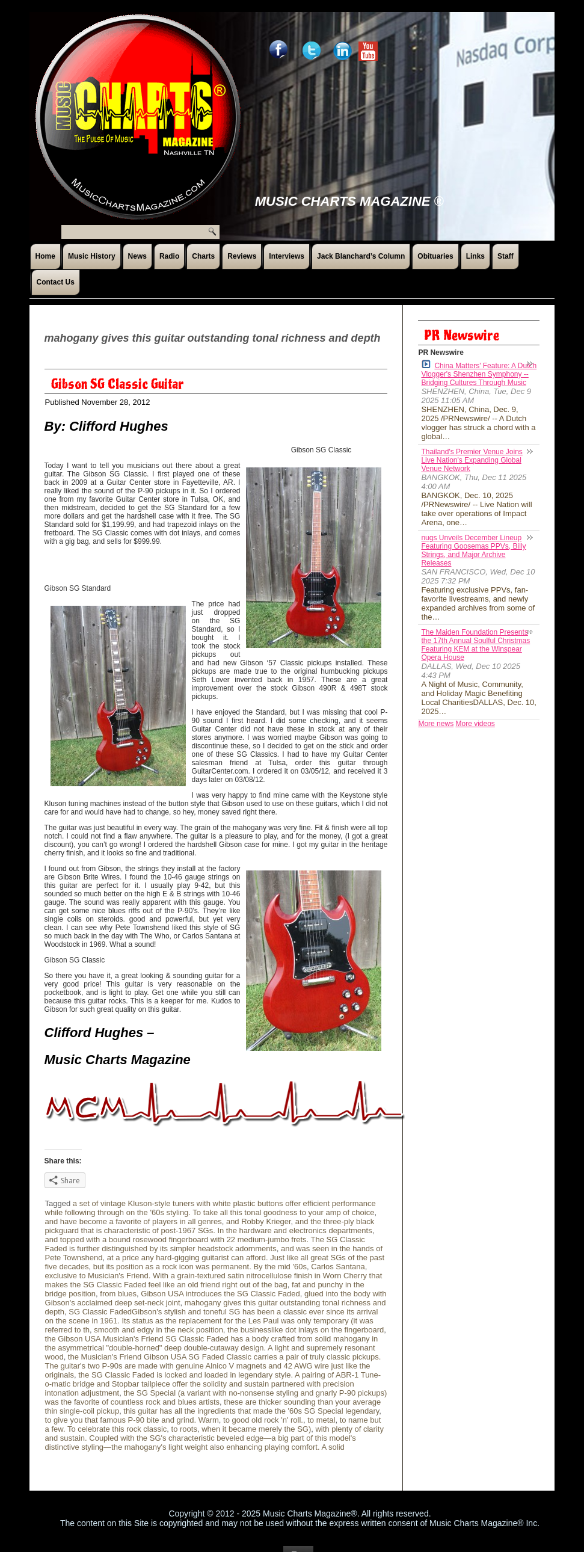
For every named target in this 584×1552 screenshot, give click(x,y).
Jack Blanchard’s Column (361, 256)
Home (45, 256)
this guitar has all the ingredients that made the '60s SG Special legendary (251, 1410)
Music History (91, 256)
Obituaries (435, 256)
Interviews (286, 256)
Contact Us (56, 282)
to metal (321, 1419)
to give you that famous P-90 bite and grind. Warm (132, 1419)
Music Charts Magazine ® (349, 201)
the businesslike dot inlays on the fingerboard (305, 1329)
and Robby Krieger (258, 1221)
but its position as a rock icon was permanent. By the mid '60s (200, 1266)
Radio (169, 256)
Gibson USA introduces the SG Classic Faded (220, 1293)
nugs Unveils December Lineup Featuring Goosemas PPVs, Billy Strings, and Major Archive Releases (473, 550)
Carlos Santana (338, 1266)
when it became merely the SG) (256, 1428)
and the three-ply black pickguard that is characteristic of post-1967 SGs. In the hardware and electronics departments (210, 1226)
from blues (118, 1293)
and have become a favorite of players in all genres (133, 1221)
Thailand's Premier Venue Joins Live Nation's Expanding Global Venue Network (471, 460)
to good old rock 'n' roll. (263, 1419)
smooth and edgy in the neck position (158, 1329)
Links (475, 256)
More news (435, 723)
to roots (184, 1428)
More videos (474, 723)
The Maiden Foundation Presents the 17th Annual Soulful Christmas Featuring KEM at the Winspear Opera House (475, 645)
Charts (203, 256)
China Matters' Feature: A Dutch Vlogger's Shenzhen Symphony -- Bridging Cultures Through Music (478, 373)
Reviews (241, 256)
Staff (505, 256)
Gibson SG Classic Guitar (117, 384)
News (137, 256)
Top (299, 1537)
